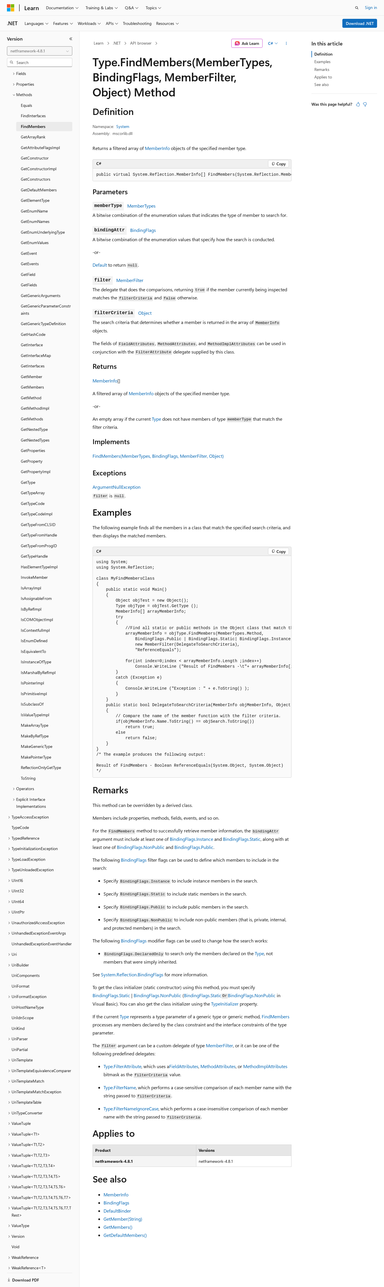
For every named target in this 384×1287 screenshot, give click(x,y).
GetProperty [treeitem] (32, 441)
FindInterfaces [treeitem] (33, 95)
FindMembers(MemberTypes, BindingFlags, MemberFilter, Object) (158, 456)
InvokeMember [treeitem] (34, 557)
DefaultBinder (117, 1211)
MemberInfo (157, 148)
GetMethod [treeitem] (31, 377)
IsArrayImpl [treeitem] (31, 568)
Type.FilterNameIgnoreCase (131, 1108)
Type (156, 419)
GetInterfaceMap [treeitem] (36, 335)
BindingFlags (143, 230)
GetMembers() (118, 1227)
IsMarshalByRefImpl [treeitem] (38, 652)
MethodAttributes (218, 1066)
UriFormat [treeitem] (20, 966)
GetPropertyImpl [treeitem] (35, 451)
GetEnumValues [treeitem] (35, 222)
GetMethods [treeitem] (32, 399)
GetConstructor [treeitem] (35, 138)
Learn (99, 43)
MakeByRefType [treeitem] (35, 716)
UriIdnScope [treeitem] (23, 997)
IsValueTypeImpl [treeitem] (35, 694)
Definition (323, 54)
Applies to (323, 77)
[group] (192, 175)
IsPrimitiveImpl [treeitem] (34, 673)
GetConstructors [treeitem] (35, 159)
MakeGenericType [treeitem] (36, 726)
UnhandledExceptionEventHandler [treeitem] (42, 924)
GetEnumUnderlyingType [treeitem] (43, 212)
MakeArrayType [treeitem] (34, 705)
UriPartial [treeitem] (20, 1029)
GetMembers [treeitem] (32, 367)
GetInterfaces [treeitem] (33, 346)
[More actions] (286, 43)
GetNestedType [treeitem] (34, 409)
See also (321, 84)
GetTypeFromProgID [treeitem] (39, 525)
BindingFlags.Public (193, 847)
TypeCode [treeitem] (20, 807)
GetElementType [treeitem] (35, 180)
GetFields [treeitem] (29, 265)
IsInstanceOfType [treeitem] (36, 642)
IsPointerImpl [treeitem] (32, 663)
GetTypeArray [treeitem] (33, 472)
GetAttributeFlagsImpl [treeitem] (40, 127)
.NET (117, 43)
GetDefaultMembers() (125, 1235)
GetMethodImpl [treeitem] (35, 388)
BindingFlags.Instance (191, 839)
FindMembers (275, 1016)
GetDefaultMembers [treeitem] (39, 170)
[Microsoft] (10, 8)
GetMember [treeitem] (31, 356)
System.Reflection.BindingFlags (132, 974)
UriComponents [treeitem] (26, 955)
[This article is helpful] (358, 104)
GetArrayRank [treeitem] (33, 117)
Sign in (371, 7)
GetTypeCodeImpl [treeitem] (36, 494)
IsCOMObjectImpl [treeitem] (37, 599)
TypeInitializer (225, 1004)
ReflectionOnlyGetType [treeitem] (41, 747)
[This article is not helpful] (364, 104)
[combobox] (39, 51)
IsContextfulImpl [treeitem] (35, 610)
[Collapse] (71, 39)
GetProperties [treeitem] (33, 430)
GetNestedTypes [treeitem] (35, 420)
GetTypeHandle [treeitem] (34, 536)
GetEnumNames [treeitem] (35, 201)
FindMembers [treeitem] (33, 106)
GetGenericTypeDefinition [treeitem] (43, 303)
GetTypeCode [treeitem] (33, 483)
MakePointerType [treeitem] (36, 737)
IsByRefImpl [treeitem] (31, 589)
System (122, 126)
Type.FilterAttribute (122, 1066)
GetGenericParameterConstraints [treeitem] (46, 289)
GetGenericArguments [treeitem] (40, 275)
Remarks (321, 69)
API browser (141, 43)
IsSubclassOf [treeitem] (32, 684)
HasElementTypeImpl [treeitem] (39, 547)
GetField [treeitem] (28, 254)
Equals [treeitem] (26, 85)
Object (145, 313)
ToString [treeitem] (28, 758)
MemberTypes (141, 206)
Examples (322, 61)
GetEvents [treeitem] (30, 243)
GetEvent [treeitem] (29, 233)
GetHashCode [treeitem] (33, 314)
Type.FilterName (120, 1087)
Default (100, 265)
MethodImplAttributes (265, 1066)
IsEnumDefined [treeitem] (34, 620)
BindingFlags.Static (242, 839)
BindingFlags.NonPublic (141, 847)
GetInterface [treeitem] (32, 324)
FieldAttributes (183, 1066)
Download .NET (360, 23)
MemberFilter (129, 280)
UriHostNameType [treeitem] (28, 987)
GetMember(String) (123, 1219)
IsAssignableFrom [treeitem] (36, 578)
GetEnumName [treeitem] (34, 191)
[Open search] (357, 8)
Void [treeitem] (15, 1226)
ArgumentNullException (117, 487)
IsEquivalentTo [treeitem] (33, 631)
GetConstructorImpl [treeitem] (38, 148)
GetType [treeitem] (28, 462)
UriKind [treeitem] (18, 1008)
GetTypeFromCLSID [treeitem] (38, 504)
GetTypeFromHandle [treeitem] (39, 515)
